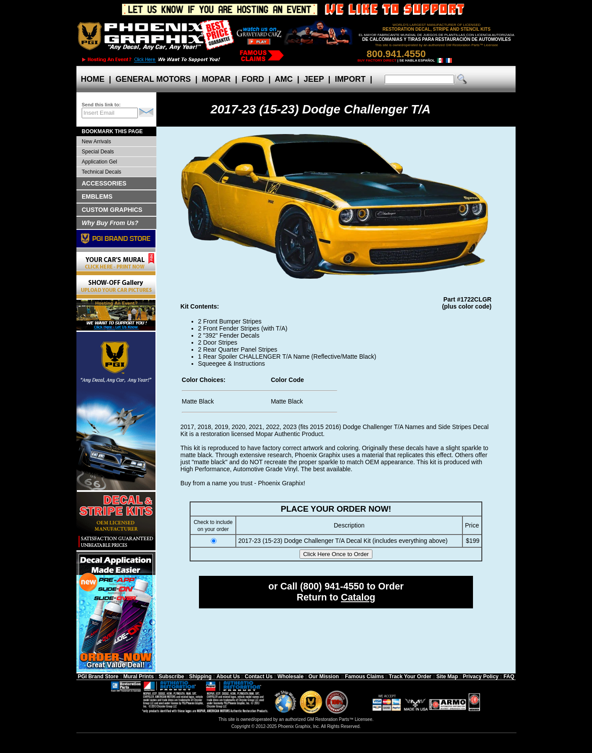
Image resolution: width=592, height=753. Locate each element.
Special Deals (98, 152)
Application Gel (99, 162)
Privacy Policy (480, 676)
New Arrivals (96, 141)
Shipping (200, 676)
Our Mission (323, 676)
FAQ (508, 676)
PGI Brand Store (98, 676)
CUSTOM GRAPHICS (112, 209)
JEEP (314, 79)
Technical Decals (101, 172)
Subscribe (171, 676)
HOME (92, 79)
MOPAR (216, 79)
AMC (284, 79)
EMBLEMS (97, 196)
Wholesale (290, 676)
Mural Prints (138, 676)
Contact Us (258, 676)
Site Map (447, 676)
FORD (252, 79)
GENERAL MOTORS (153, 79)
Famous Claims (364, 676)
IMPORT (350, 79)
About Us (228, 676)
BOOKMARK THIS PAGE (112, 131)
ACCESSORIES (104, 183)
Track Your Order (410, 676)
